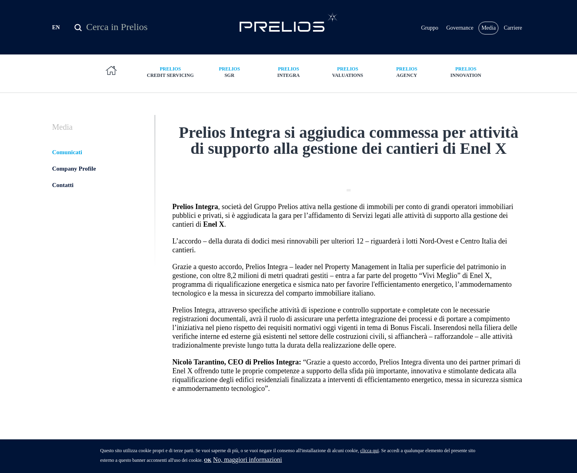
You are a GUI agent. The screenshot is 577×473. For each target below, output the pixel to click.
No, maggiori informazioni (247, 462)
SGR (229, 72)
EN (56, 27)
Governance (460, 28)
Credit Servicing (170, 72)
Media (488, 28)
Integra (288, 72)
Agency (406, 72)
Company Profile (74, 168)
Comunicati (67, 152)
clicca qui (369, 454)
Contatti (62, 185)
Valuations (347, 72)
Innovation (466, 72)
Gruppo (429, 28)
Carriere (513, 28)
